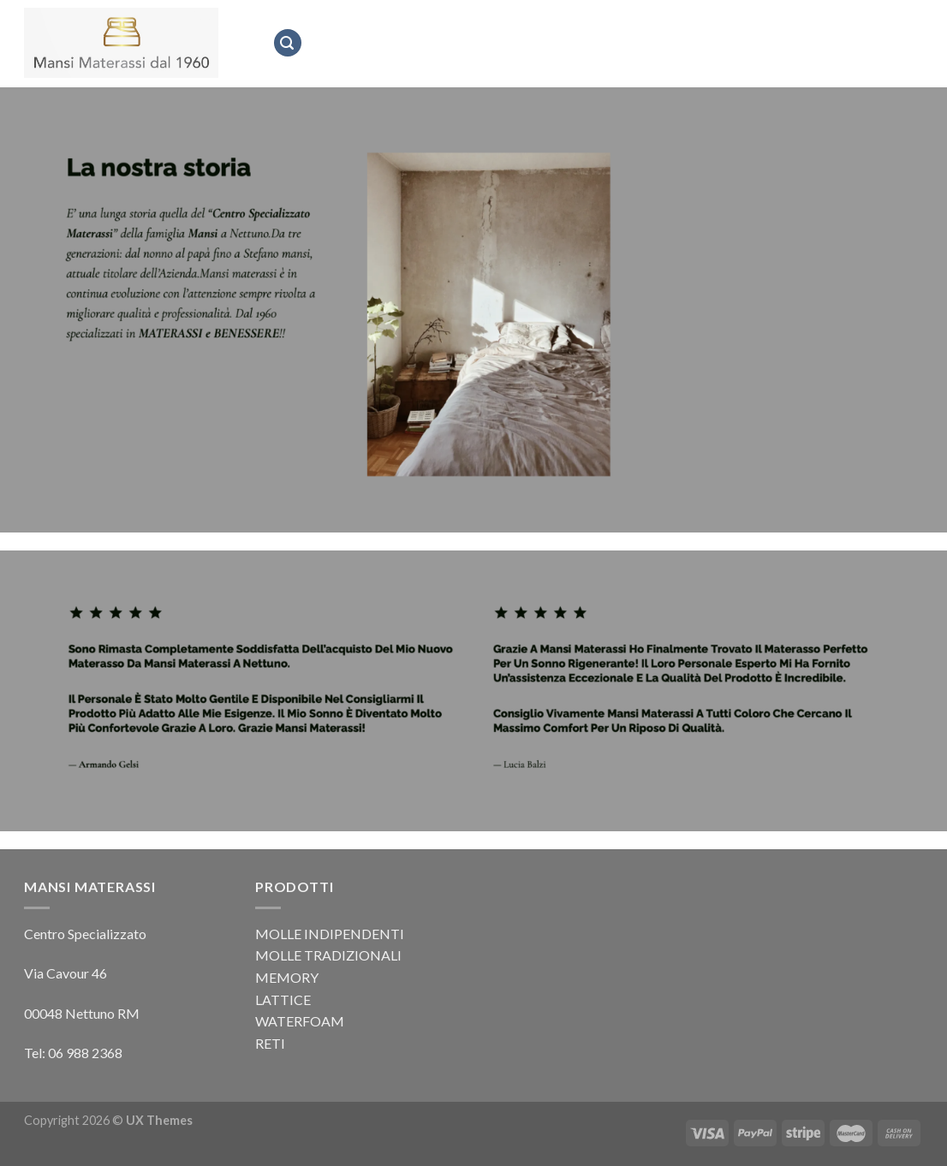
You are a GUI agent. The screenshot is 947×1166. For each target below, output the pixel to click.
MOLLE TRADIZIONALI (328, 955)
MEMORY (287, 977)
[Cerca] (287, 43)
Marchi (553, 43)
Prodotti (626, 42)
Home (331, 43)
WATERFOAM (299, 1021)
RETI (270, 1043)
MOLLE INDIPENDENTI (329, 933)
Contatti (705, 43)
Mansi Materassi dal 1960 (439, 43)
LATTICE (283, 999)
